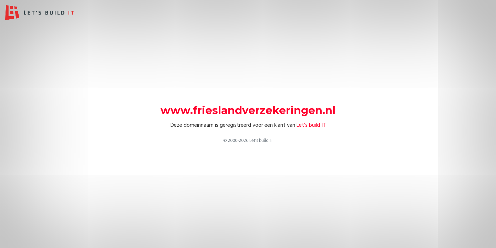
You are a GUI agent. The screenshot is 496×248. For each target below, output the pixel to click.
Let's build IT (311, 125)
